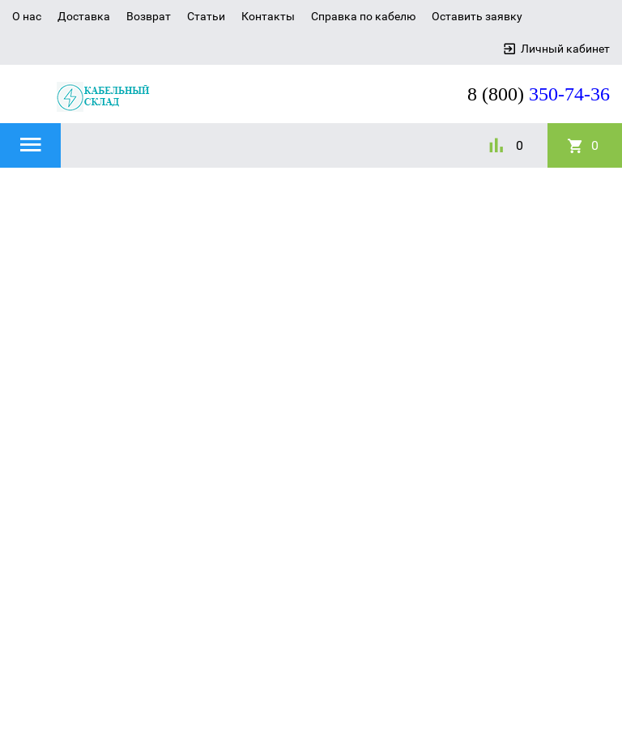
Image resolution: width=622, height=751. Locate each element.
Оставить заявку (477, 16)
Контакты (268, 16)
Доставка (84, 16)
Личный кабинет (565, 48)
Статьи (206, 16)
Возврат (148, 16)
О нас (26, 16)
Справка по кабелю (363, 16)
